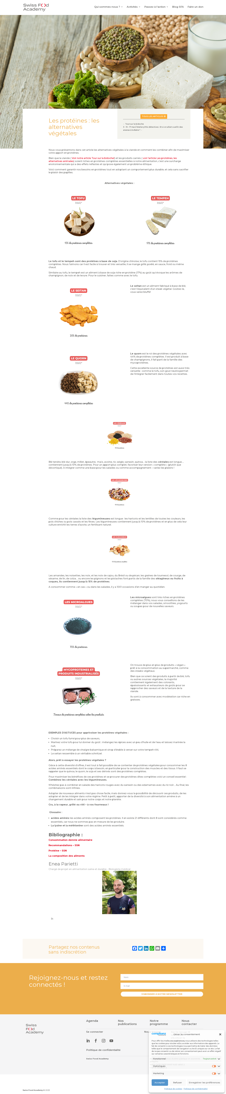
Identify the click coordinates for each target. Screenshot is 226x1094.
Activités (132, 7)
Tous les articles (152, 116)
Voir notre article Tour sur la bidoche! (93, 158)
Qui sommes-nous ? (107, 7)
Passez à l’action (154, 7)
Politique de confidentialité (196, 1089)
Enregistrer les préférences (204, 1082)
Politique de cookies (173, 1089)
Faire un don (195, 7)
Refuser (177, 1082)
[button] (220, 1034)
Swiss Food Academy (33, 1090)
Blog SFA (178, 7)
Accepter (160, 1082)
